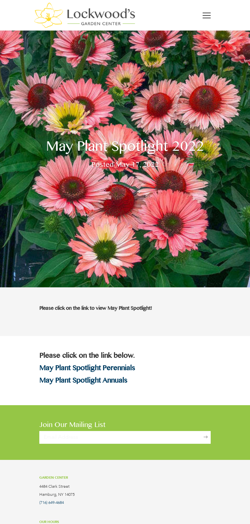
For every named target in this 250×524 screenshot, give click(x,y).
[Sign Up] (206, 437)
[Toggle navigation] (207, 15)
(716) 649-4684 (51, 503)
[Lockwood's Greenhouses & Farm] (84, 15)
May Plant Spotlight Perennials (87, 369)
